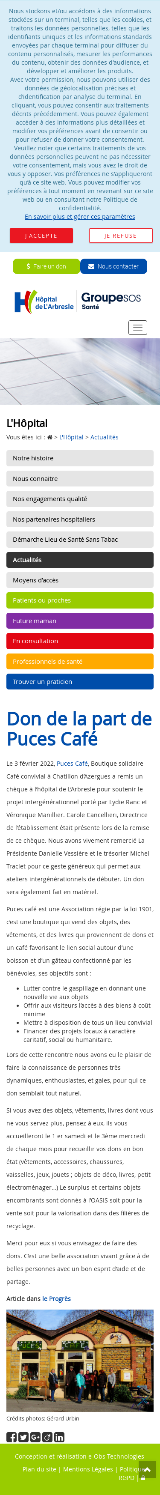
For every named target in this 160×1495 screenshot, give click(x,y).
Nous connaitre (35, 478)
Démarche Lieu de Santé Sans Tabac (65, 539)
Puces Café (72, 763)
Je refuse (121, 235)
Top (147, 1469)
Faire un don (46, 266)
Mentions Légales (88, 1469)
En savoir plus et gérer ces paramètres (80, 216)
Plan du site (39, 1469)
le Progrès (56, 1299)
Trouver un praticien (42, 681)
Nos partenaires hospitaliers (54, 519)
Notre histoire (33, 458)
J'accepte (41, 235)
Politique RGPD (132, 1473)
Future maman (34, 620)
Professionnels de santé (47, 661)
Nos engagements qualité (50, 498)
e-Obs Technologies (116, 1456)
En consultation (35, 640)
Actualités (27, 559)
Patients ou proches (42, 600)
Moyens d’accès (35, 580)
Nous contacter (113, 266)
